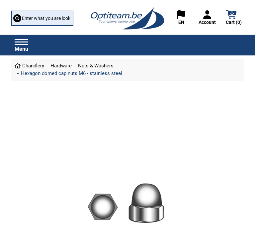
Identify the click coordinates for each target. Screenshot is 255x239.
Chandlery (33, 66)
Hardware (61, 66)
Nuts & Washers (96, 66)
